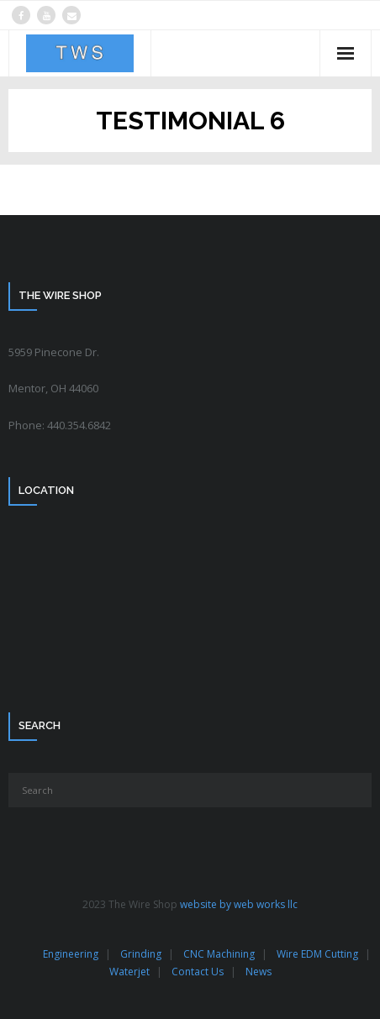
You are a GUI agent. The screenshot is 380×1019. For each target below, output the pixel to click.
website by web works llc (239, 904)
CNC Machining (219, 954)
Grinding (140, 954)
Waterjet (129, 971)
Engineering (70, 954)
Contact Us (198, 971)
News (258, 971)
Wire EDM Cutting (317, 954)
